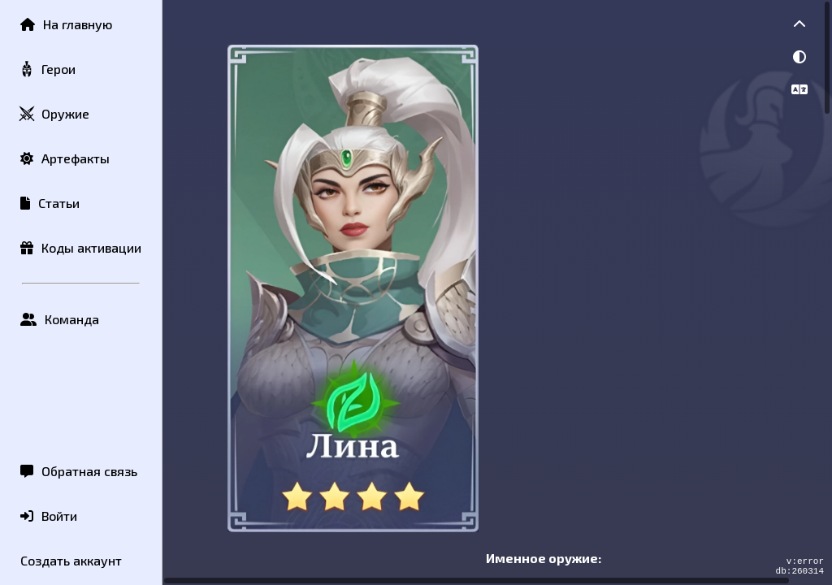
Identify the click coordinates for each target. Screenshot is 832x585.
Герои (47, 69)
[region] (497, 292)
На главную (66, 24)
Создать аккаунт (71, 560)
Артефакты (65, 158)
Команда (59, 319)
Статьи (50, 202)
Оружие (54, 114)
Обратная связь (78, 471)
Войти (48, 515)
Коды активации (80, 247)
